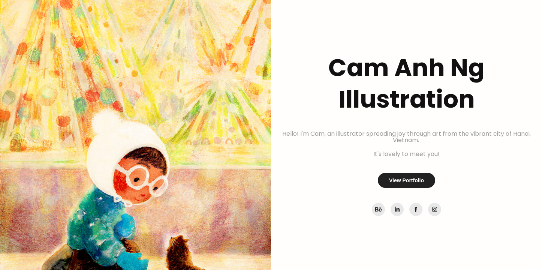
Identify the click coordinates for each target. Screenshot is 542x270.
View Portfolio (406, 180)
